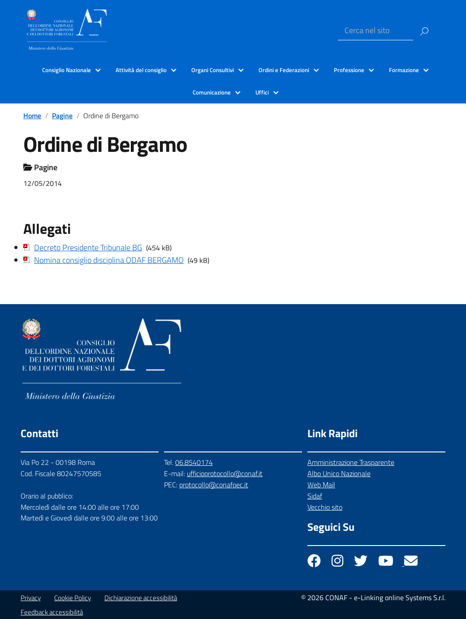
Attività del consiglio (141, 69)
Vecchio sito (324, 507)
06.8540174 (194, 462)
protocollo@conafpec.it (213, 484)
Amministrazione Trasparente (350, 462)
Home (32, 115)
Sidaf (314, 495)
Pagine (62, 115)
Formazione (404, 69)
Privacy (31, 598)
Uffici (262, 92)
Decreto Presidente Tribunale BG (88, 247)
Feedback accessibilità (52, 612)
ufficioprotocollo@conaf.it (225, 473)
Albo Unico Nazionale (339, 473)
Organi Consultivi (212, 69)
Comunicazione (212, 92)
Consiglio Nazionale (66, 69)
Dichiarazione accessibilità (140, 598)
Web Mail (321, 484)
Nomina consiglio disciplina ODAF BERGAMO (109, 260)
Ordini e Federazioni (284, 69)
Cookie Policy (72, 598)
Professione (349, 69)
